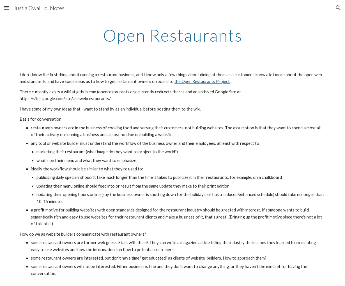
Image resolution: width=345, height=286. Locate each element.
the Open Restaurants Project (202, 81)
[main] (172, 35)
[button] (6, 7)
